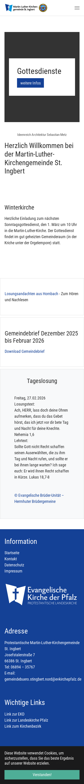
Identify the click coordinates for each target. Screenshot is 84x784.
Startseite (11, 552)
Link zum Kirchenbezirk (22, 726)
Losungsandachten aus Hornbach (31, 293)
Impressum (13, 571)
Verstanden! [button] (42, 774)
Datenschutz (14, 565)
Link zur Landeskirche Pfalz (26, 720)
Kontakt (10, 558)
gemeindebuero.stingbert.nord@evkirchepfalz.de (42, 679)
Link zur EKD (14, 714)
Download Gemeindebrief (25, 351)
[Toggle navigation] (77, 8)
